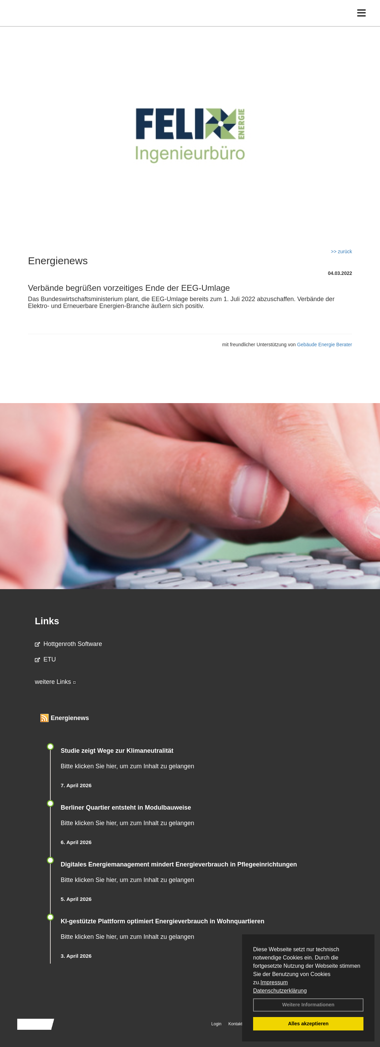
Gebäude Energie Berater (324, 344)
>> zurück (341, 251)
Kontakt (235, 1024)
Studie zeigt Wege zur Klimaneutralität (117, 750)
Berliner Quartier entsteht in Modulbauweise (126, 807)
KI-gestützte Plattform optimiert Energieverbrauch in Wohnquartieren (162, 921)
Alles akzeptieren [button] (308, 1023)
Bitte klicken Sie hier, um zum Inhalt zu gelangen (127, 766)
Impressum (274, 982)
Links (47, 621)
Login (216, 1024)
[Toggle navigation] (361, 19)
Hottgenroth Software (68, 643)
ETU (45, 659)
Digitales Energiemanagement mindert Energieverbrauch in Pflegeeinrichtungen (179, 864)
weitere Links (55, 681)
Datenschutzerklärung (280, 991)
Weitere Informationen (308, 1004)
